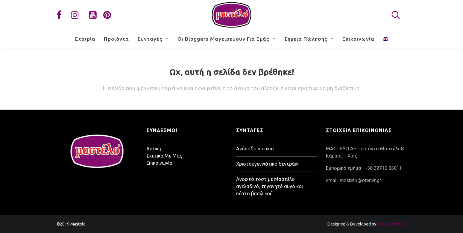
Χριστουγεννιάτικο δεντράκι (267, 164)
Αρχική (153, 148)
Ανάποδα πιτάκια (255, 148)
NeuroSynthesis (392, 224)
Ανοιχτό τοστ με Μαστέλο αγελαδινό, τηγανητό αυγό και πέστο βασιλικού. (269, 186)
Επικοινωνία (159, 163)
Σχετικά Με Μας (164, 155)
